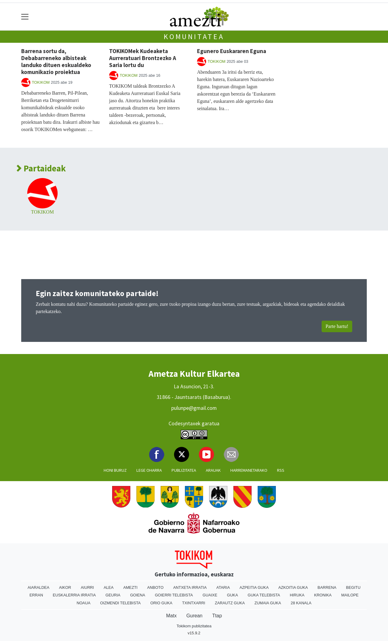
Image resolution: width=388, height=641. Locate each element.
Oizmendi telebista (120, 603)
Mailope (350, 595)
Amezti (130, 587)
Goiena (137, 595)
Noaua (84, 603)
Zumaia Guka (268, 603)
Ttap (217, 615)
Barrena (327, 587)
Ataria (223, 587)
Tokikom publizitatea (193, 626)
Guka (232, 595)
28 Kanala (301, 603)
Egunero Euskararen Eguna (231, 51)
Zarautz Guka (230, 603)
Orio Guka (161, 603)
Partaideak (41, 168)
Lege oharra (149, 470)
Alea (109, 587)
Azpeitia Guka (254, 587)
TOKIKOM (41, 82)
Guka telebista (264, 595)
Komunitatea (194, 36)
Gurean (194, 615)
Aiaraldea (38, 587)
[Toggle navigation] (25, 16)
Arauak (213, 470)
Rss (280, 470)
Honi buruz (115, 470)
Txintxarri (193, 603)
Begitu (353, 587)
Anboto (155, 587)
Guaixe (209, 595)
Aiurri (87, 587)
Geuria (112, 595)
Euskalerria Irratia (74, 595)
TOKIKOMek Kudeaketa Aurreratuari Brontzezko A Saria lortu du (142, 58)
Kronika (323, 595)
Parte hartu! (337, 326)
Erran (36, 595)
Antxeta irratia (189, 587)
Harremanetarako (248, 470)
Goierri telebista (174, 595)
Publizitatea (184, 470)
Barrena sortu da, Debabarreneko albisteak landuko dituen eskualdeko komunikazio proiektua (56, 61)
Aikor (65, 587)
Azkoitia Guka (293, 587)
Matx (171, 615)
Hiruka (297, 595)
